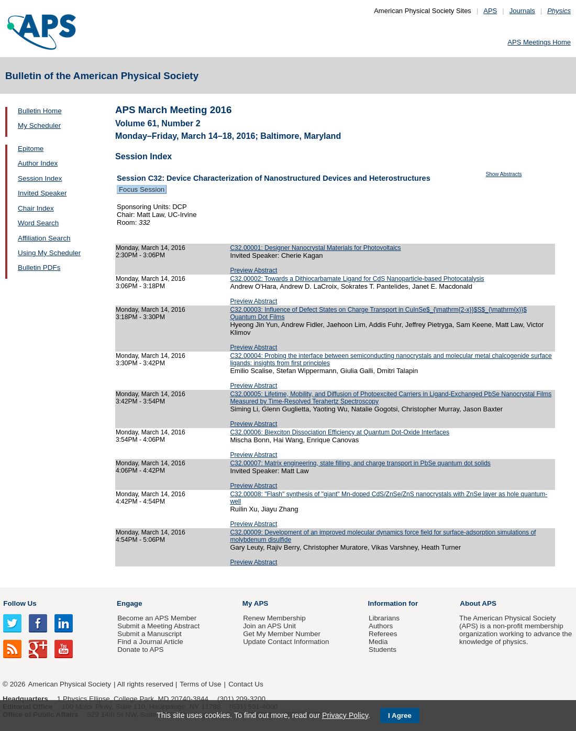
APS (490, 11)
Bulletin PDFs (39, 267)
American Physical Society (69, 684)
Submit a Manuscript (149, 634)
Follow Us (19, 603)
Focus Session (141, 189)
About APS (478, 603)
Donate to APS (140, 649)
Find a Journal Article (150, 642)
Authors (381, 626)
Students (382, 649)
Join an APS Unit (269, 626)
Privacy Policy (345, 715)
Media (378, 642)
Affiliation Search (44, 238)
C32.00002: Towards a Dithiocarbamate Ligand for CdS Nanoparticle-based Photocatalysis (357, 278)
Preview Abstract (253, 270)
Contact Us (245, 684)
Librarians (384, 618)
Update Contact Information (286, 642)
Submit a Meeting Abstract (158, 626)
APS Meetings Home (539, 42)
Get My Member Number (281, 634)
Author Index (38, 163)
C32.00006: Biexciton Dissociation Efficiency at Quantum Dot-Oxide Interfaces (339, 432)
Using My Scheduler (49, 253)
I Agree (400, 715)
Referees (383, 634)
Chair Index (36, 208)
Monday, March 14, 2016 (150, 248)
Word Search (38, 223)
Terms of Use (200, 684)
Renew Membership (274, 618)
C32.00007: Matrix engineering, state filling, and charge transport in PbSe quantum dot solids (360, 463)
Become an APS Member (156, 618)
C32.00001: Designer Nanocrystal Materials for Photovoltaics (315, 248)
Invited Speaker (42, 193)
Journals (522, 11)
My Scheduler (39, 125)
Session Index (40, 178)
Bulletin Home (40, 111)
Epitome (30, 148)
